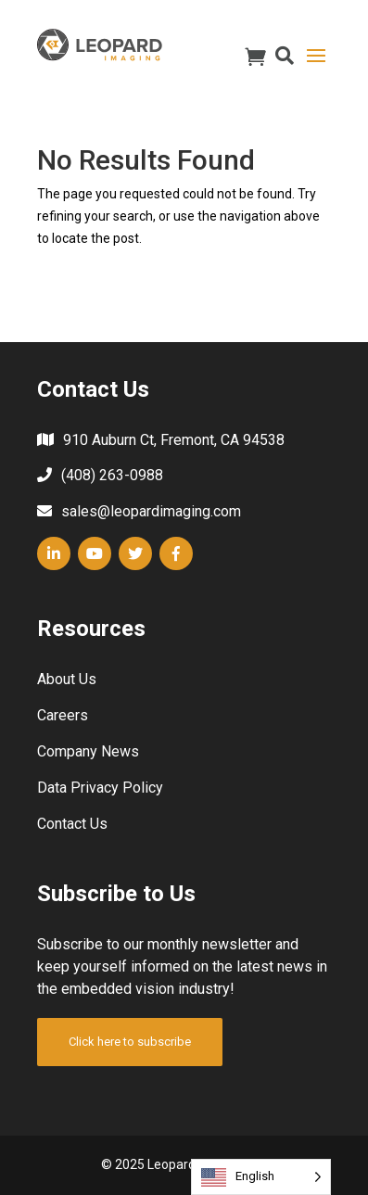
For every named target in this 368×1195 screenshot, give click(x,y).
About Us (66, 679)
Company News (88, 751)
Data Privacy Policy (100, 787)
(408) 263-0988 (112, 475)
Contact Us (72, 824)
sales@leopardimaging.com (151, 511)
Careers (62, 715)
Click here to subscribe (130, 1042)
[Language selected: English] (261, 1177)
